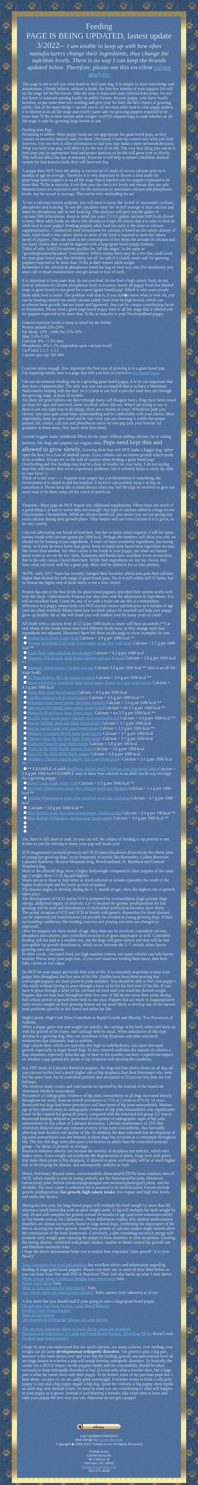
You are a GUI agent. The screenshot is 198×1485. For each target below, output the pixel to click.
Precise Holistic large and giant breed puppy (64, 723)
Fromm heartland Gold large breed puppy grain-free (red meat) (80, 643)
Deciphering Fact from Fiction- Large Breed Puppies (65, 1306)
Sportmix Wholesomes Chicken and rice (61, 668)
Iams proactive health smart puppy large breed (66, 708)
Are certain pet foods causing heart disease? (58, 1292)
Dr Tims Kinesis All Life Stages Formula (61, 677)
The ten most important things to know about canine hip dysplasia (76, 1329)
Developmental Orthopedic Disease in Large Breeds (65, 1320)
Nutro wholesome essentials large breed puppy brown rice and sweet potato (90, 682)
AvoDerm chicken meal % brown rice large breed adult (112, 769)
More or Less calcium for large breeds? (54, 1288)
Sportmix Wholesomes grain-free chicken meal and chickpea (78, 788)
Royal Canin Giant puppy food (53, 783)
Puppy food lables (37, 1283)
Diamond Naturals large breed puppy (58, 743)
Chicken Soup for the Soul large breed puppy (65, 738)
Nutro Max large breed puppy (52, 692)
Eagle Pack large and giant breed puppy (60, 653)
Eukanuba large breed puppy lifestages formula (66, 702)
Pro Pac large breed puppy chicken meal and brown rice (73, 718)
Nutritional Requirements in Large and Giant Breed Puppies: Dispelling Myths (87, 1333)
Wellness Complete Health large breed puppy (65, 733)
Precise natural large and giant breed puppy (64, 728)
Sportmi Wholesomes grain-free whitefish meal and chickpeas (79, 798)
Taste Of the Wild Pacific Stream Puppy (61, 749)
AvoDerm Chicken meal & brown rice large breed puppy (74, 759)
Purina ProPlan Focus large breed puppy (61, 713)
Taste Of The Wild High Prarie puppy (58, 754)
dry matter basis (146, 373)
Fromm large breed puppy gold (53, 638)
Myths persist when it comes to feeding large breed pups (68, 1278)
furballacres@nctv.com (99, 1467)
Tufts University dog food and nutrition (54, 1265)
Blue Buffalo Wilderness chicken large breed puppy (70, 818)
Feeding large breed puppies (45, 1338)
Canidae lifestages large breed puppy (58, 697)
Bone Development (38, 1315)
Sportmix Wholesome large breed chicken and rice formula (76, 658)
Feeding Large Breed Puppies (46, 1310)
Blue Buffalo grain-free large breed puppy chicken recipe (75, 813)
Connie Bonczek (110, 1440)
